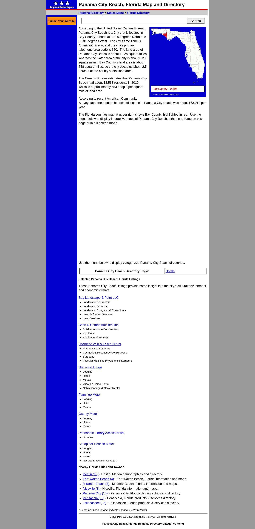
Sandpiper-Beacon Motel (96, 444)
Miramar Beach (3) (96, 484)
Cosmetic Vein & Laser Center (100, 344)
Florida (138, 12)
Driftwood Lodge (90, 367)
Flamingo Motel (89, 394)
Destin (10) (90, 474)
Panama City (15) (95, 493)
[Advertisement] (61, 80)
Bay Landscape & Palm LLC (98, 297)
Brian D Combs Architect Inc (98, 325)
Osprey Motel (88, 414)
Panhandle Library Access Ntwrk (101, 433)
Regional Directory (91, 12)
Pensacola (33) (93, 498)
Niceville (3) (91, 488)
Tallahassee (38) (94, 503)
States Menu (115, 12)
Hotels (170, 271)
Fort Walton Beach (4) (98, 479)
